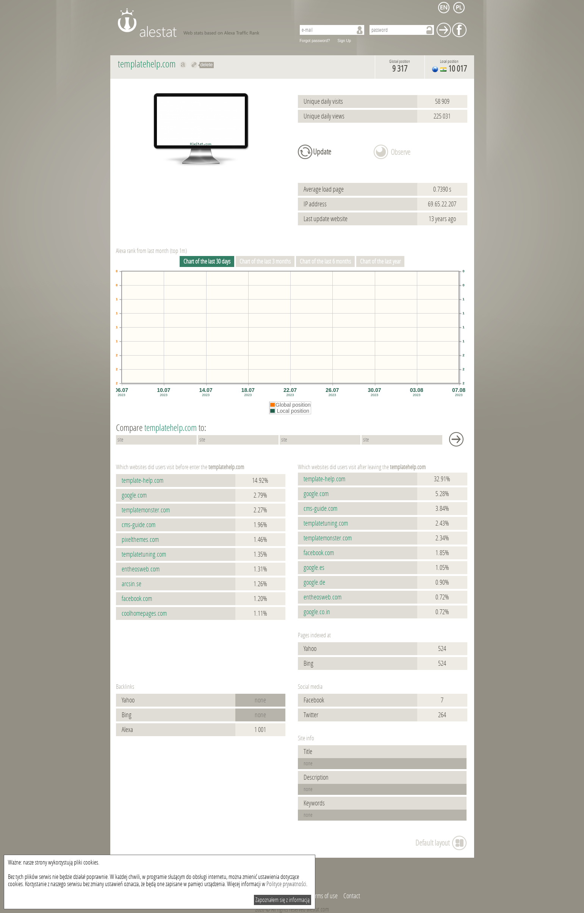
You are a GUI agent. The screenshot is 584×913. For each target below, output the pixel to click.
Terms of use (324, 896)
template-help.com (142, 480)
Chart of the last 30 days (206, 261)
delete (206, 64)
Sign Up (344, 41)
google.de (314, 582)
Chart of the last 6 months (325, 261)
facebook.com (137, 599)
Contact (351, 896)
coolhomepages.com (144, 613)
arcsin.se (131, 584)
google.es (314, 567)
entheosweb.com (141, 569)
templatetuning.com (144, 554)
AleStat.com (202, 22)
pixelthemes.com (140, 539)
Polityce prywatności (286, 884)
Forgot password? (315, 41)
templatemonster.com (146, 510)
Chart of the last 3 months (265, 261)
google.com (134, 495)
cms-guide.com (138, 525)
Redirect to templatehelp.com (194, 64)
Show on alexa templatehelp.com (183, 64)
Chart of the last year (380, 261)
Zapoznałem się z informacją (282, 900)
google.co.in (317, 612)
